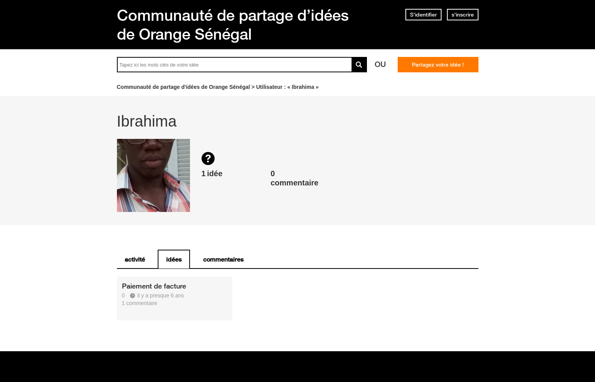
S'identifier (423, 14)
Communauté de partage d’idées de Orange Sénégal (233, 24)
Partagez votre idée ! (438, 64)
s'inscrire (463, 14)
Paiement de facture (154, 286)
